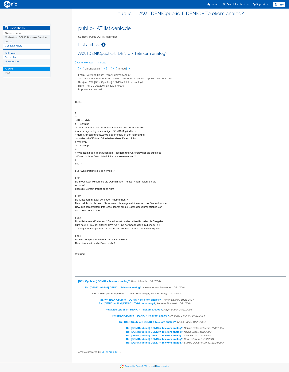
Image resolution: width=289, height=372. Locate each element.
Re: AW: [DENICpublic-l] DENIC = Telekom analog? (130, 299)
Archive (9, 68)
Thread (102, 62)
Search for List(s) (234, 4)
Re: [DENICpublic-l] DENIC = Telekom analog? (113, 287)
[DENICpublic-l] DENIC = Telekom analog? (104, 281)
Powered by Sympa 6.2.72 (136, 366)
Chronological (85, 62)
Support (259, 4)
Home (212, 4)
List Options (15, 28)
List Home (10, 53)
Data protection (162, 366)
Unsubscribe (12, 61)
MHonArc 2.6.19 (111, 352)
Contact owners (13, 45)
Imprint (152, 366)
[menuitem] (212, 4)
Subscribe (10, 57)
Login (279, 4)
